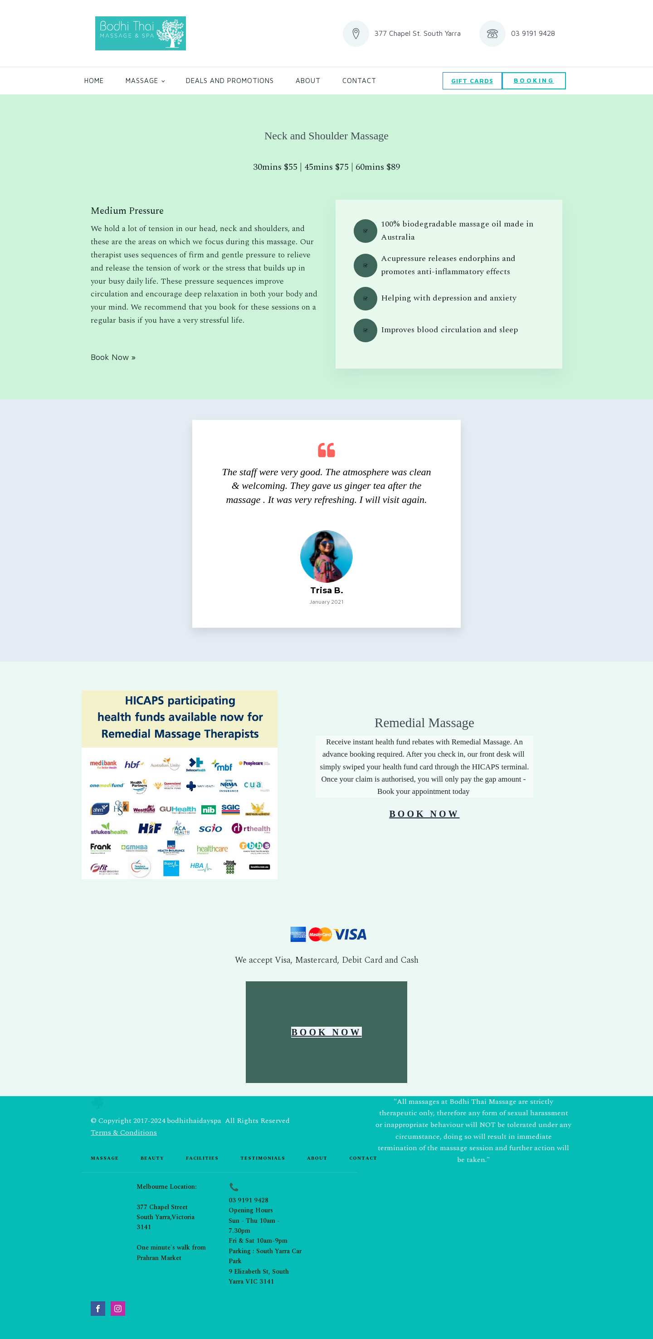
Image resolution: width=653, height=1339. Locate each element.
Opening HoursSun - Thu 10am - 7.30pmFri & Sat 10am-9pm (258, 1225)
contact (363, 1158)
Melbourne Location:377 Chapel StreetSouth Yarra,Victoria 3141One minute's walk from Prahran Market (171, 1222)
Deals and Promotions (230, 80)
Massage (142, 80)
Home (94, 80)
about (317, 1158)
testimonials (262, 1158)
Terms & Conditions (124, 1132)
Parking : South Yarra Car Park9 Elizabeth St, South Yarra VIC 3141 (265, 1266)
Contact (359, 80)
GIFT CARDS (472, 80)
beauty (152, 1158)
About (308, 80)
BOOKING (534, 80)
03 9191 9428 (248, 1200)
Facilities (202, 1158)
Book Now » (113, 357)
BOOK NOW (424, 814)
